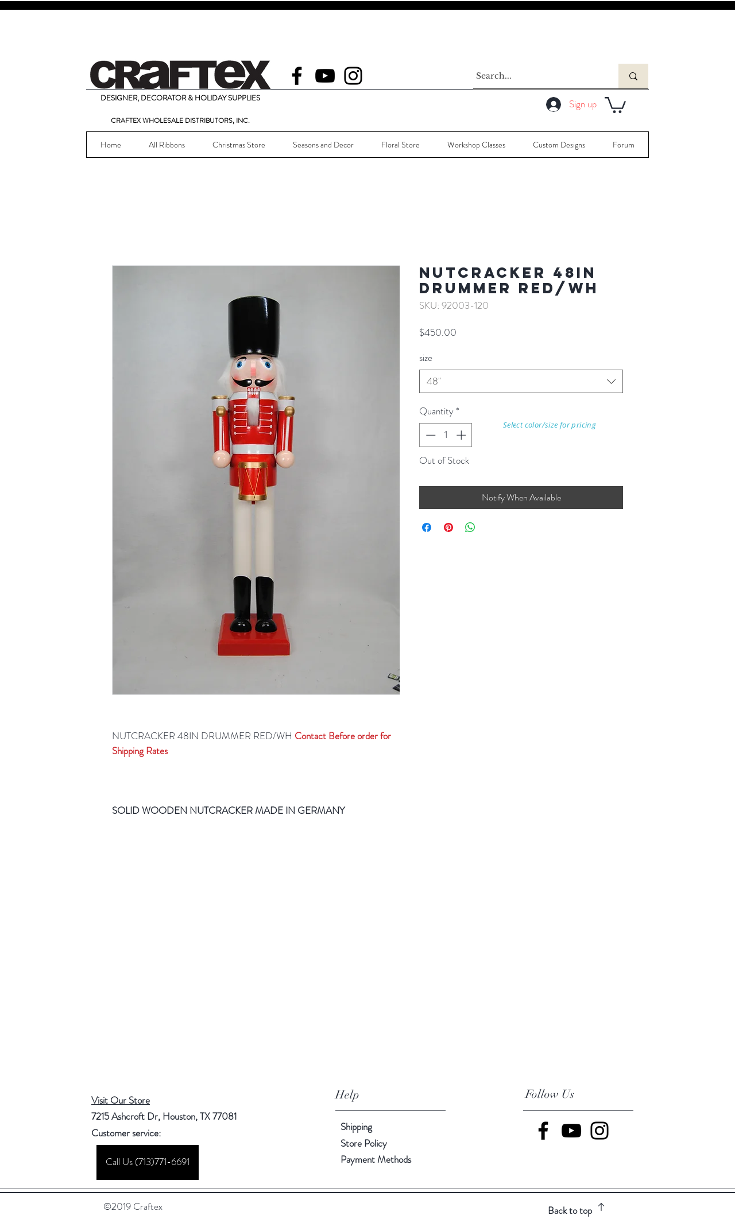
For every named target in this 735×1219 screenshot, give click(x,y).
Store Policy (364, 1143)
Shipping (356, 1126)
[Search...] (535, 76)
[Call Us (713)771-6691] (147, 1162)
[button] (615, 104)
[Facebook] (297, 76)
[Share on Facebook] (427, 527)
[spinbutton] (446, 435)
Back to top (570, 1210)
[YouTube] (325, 76)
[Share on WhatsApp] (470, 527)
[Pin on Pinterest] (448, 527)
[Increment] (462, 435)
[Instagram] (353, 76)
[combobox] (521, 382)
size (425, 357)
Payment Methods (377, 1159)
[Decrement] (429, 435)
